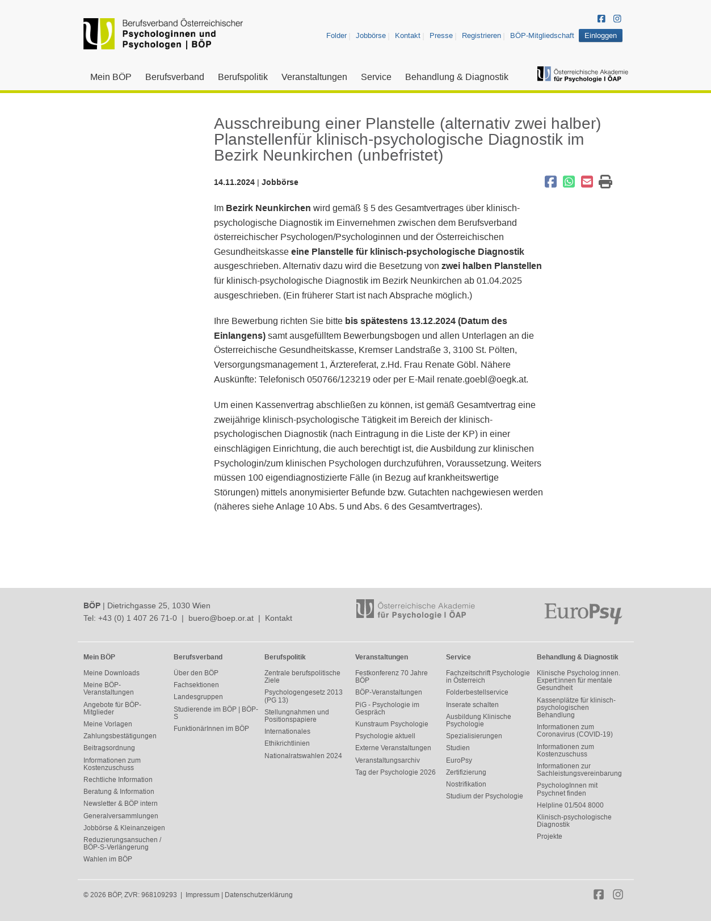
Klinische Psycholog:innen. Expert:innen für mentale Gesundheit (578, 680)
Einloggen (600, 35)
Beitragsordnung (109, 748)
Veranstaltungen (314, 77)
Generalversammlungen (120, 816)
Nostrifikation (466, 784)
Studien (458, 748)
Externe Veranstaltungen (393, 748)
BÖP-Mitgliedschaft (542, 35)
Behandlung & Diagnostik (456, 77)
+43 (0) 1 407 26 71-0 (137, 618)
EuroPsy (459, 760)
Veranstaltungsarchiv (387, 760)
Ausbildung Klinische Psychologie (478, 720)
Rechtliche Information (118, 780)
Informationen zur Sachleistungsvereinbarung (579, 769)
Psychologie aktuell (385, 736)
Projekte (549, 836)
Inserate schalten (472, 705)
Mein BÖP (111, 77)
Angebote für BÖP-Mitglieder (112, 708)
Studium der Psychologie (484, 796)
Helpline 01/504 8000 (570, 805)
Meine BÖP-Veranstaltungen (108, 688)
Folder (336, 35)
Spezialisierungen (474, 736)
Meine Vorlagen (107, 724)
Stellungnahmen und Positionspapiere (296, 716)
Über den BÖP (196, 673)
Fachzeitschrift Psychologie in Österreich (488, 676)
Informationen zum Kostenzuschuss (112, 764)
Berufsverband (174, 77)
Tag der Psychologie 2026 (395, 772)
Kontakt (407, 35)
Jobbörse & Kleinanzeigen (124, 828)
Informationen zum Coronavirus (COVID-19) (575, 730)
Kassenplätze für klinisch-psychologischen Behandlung (576, 707)
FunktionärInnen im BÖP (211, 729)
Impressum (203, 895)
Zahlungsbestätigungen (120, 736)
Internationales (287, 731)
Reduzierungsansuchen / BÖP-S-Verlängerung (122, 843)
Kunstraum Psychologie (391, 724)
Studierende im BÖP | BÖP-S (216, 713)
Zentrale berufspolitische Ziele (302, 676)
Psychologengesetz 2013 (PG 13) (303, 696)
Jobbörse (371, 35)
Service (376, 77)
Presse (441, 35)
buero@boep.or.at (221, 618)
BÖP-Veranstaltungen (388, 692)
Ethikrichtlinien (287, 743)
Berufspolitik (243, 77)
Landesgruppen (198, 697)
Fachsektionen (196, 685)
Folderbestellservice (477, 692)
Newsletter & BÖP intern (120, 804)
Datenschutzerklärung (259, 895)
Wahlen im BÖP (107, 859)
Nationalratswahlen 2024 (303, 756)
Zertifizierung (466, 772)
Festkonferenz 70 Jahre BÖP (391, 676)
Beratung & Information (118, 792)
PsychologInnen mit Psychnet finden (567, 789)
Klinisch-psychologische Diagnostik (574, 821)
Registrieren (481, 35)
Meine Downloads (111, 673)
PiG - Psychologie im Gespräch (387, 708)
